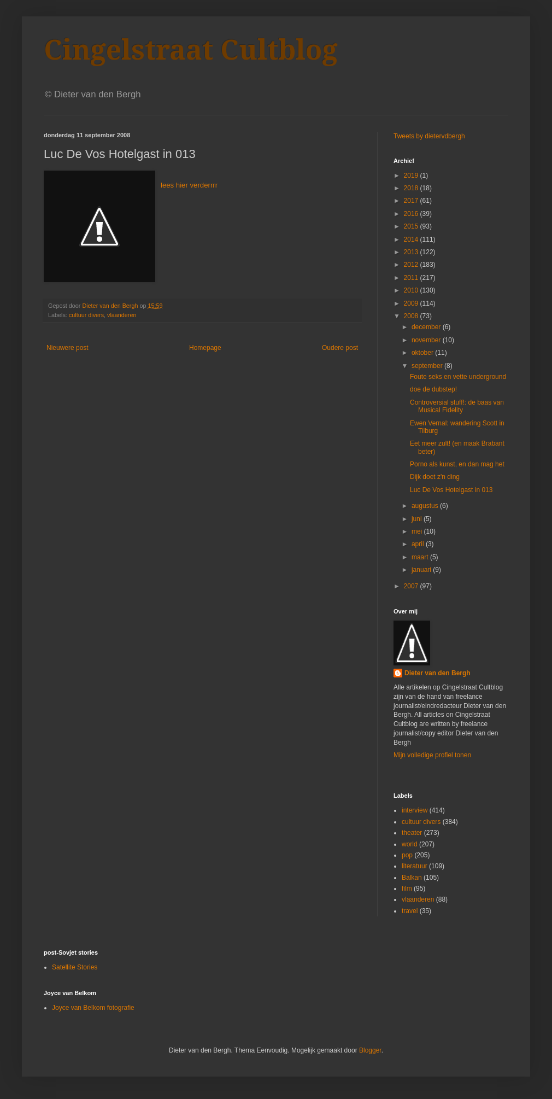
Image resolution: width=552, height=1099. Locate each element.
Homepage (205, 348)
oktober (423, 352)
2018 (412, 188)
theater (412, 833)
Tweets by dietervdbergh (429, 136)
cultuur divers (86, 315)
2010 (412, 290)
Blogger (370, 1050)
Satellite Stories (74, 967)
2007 (412, 586)
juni (418, 519)
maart (421, 557)
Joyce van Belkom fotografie (93, 1008)
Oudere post (340, 348)
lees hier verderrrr (189, 185)
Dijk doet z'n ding (435, 477)
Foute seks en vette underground (458, 377)
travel (410, 911)
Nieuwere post (67, 348)
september (428, 366)
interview (414, 810)
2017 (412, 200)
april (419, 544)
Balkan (412, 877)
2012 (412, 264)
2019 (412, 175)
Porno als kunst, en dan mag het (457, 464)
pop (407, 855)
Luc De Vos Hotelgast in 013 (451, 490)
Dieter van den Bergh (437, 673)
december (427, 327)
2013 (412, 252)
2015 (412, 226)
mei (418, 531)
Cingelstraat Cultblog (191, 50)
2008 (412, 316)
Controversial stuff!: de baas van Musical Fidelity (457, 406)
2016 (412, 214)
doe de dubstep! (433, 389)
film (407, 888)
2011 (412, 278)
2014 (412, 239)
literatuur (414, 866)
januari (422, 570)
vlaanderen (121, 315)
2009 (412, 303)
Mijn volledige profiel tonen (432, 755)
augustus (426, 506)
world (410, 844)
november (427, 340)
